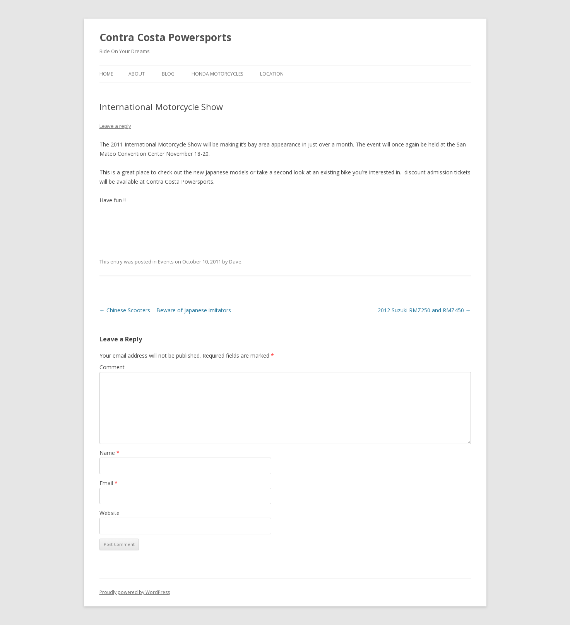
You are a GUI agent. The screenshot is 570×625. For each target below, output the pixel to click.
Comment (112, 367)
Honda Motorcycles (217, 74)
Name (109, 452)
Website (109, 513)
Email (108, 483)
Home (106, 74)
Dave (235, 261)
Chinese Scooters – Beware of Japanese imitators (165, 310)
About (136, 74)
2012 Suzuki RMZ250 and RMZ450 (424, 310)
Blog (168, 74)
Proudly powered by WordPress (134, 592)
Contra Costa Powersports (165, 37)
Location (272, 74)
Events (166, 261)
